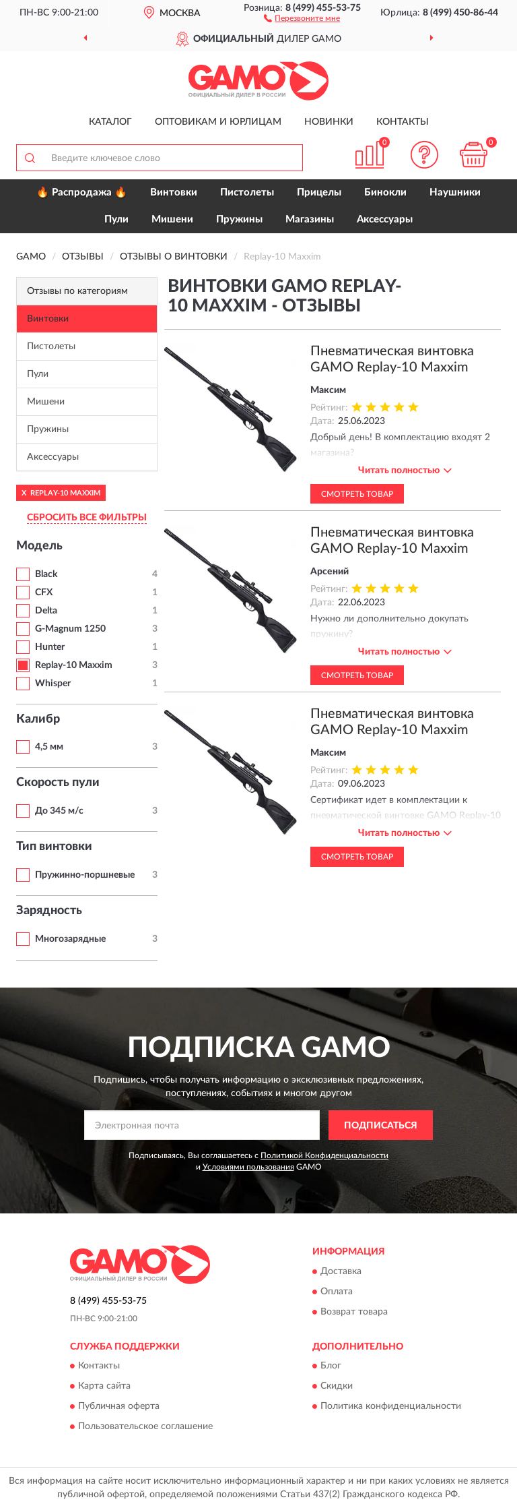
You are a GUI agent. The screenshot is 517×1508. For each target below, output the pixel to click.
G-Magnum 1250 (70, 629)
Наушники (455, 192)
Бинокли (385, 192)
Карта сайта (104, 1386)
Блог (330, 1365)
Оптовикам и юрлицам (218, 122)
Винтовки (173, 192)
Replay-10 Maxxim (73, 665)
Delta (46, 610)
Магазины (309, 219)
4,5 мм (49, 747)
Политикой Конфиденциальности (324, 1155)
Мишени (172, 219)
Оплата (336, 1291)
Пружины (239, 219)
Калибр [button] (38, 719)
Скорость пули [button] (58, 783)
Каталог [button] (110, 122)
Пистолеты (247, 192)
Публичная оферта (119, 1406)
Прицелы (319, 192)
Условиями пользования (248, 1167)
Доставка (340, 1271)
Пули (116, 219)
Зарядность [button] (49, 911)
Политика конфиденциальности (390, 1406)
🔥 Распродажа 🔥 (81, 192)
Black (46, 574)
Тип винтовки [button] (54, 847)
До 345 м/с (59, 811)
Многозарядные (70, 939)
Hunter (50, 647)
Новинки (328, 122)
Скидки (336, 1386)
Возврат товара (354, 1312)
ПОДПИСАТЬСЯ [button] (380, 1125)
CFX (44, 592)
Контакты (402, 122)
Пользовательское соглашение (145, 1426)
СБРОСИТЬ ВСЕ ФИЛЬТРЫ (87, 517)
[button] (302, 17)
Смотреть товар (357, 494)
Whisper (53, 683)
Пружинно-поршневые (85, 875)
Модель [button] (39, 546)
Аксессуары (385, 219)
